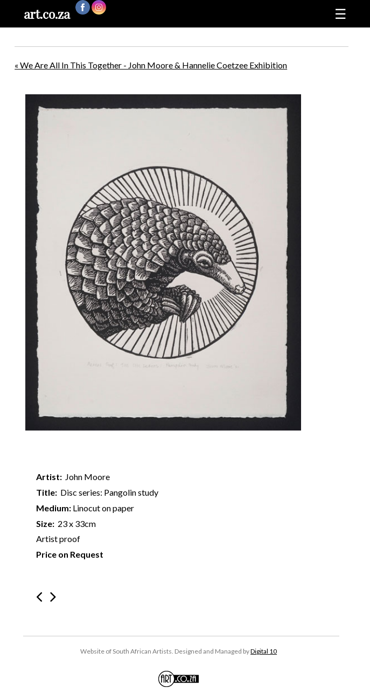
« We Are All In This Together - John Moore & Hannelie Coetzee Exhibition (151, 65)
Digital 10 (263, 651)
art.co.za (47, 13)
